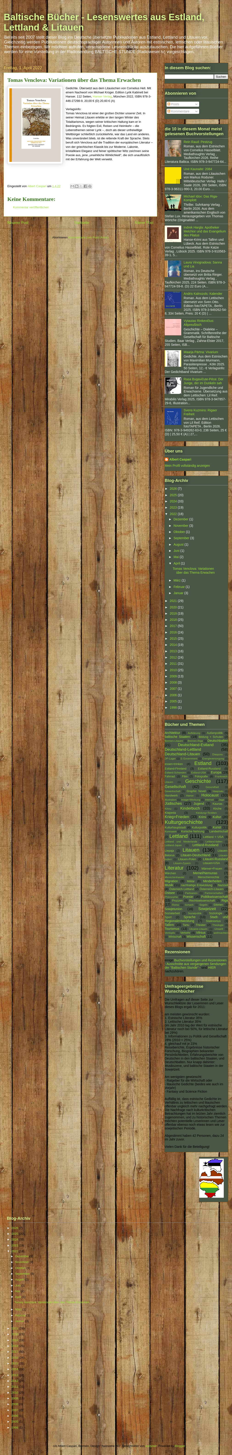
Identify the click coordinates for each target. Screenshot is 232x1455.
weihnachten (221, 932)
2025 (174, 495)
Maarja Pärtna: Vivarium (201, 352)
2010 (174, 670)
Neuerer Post (17, 223)
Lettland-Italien (214, 841)
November (181, 525)
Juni (176, 551)
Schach (189, 904)
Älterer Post (144, 223)
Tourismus (172, 929)
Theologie (218, 925)
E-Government (189, 758)
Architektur (172, 733)
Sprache (189, 917)
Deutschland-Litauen (182, 754)
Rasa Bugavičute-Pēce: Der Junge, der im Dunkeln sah (204, 381)
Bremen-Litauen (174, 740)
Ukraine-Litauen (198, 929)
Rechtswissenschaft (202, 900)
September (181, 538)
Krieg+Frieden (177, 817)
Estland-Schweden (175, 772)
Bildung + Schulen (211, 737)
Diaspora (217, 754)
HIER (212, 967)
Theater (201, 925)
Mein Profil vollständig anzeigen (187, 465)
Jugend (199, 803)
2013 (174, 651)
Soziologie (215, 913)
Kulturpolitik (199, 827)
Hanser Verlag (102, 96)
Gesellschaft (175, 787)
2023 (174, 507)
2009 (174, 676)
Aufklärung (194, 733)
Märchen (170, 873)
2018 (174, 620)
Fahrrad (170, 776)
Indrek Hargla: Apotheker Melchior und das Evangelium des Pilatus (205, 231)
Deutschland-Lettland (183, 749)
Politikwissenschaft (214, 897)
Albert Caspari (180, 459)
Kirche (217, 808)
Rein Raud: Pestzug (198, 142)
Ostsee (170, 893)
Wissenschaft (196, 936)
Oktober (179, 532)
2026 (174, 488)
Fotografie (201, 776)
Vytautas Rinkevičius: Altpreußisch (199, 323)
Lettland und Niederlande (181, 841)
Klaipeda (170, 812)
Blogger (180, 1446)
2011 (174, 663)
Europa (216, 772)
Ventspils (170, 932)
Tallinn (169, 925)
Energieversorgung (213, 758)
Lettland (178, 836)
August (178, 544)
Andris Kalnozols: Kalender (203, 293)
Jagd (221, 799)
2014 (174, 645)
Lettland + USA (213, 837)
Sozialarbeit (172, 913)
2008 (174, 682)
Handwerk (171, 795)
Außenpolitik (215, 733)
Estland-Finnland (176, 768)
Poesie (188, 897)
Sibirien (218, 904)
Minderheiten (212, 881)
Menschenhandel (174, 877)
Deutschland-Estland (196, 745)
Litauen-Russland (215, 859)
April (177, 563)
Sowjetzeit (207, 909)
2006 (174, 695)
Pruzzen (177, 900)
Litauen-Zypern (182, 863)
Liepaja (169, 850)
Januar (178, 593)
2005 (174, 701)
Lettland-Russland (205, 845)
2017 (174, 626)
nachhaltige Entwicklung (196, 885)
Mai (176, 557)
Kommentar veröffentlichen (31, 207)
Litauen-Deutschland (195, 855)
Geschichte (198, 781)
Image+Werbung (190, 799)
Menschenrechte (208, 877)
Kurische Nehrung (192, 831)
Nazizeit (223, 885)
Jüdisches (173, 803)
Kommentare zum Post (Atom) (88, 237)
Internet (209, 799)
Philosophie (171, 897)
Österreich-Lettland (181, 889)
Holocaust (210, 795)
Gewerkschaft (172, 791)
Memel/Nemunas (205, 873)
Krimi (202, 817)
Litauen (191, 850)
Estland (203, 763)
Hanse (189, 795)
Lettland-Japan (173, 845)
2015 (174, 638)
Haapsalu (217, 791)
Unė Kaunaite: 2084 (198, 169)
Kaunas (217, 803)
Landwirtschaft (218, 831)
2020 (174, 607)
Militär (191, 881)
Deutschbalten (218, 740)
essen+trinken (174, 764)
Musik (169, 885)
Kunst (217, 827)
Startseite (81, 223)
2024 (174, 501)
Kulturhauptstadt (175, 827)
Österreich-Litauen (212, 889)
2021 (174, 601)
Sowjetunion (173, 909)
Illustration (170, 799)
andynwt (150, 1446)
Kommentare (178, 111)
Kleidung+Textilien (206, 812)
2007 (174, 688)
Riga (224, 900)
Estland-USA (198, 772)
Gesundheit (212, 787)
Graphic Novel (196, 791)
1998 (174, 707)
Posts (173, 104)
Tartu (186, 925)
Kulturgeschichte (184, 822)
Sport (168, 917)
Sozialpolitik (194, 913)
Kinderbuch (190, 808)
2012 (174, 657)
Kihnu (168, 808)
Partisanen (191, 893)
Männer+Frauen (211, 868)
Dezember (181, 519)
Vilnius (201, 932)
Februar (179, 587)
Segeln (203, 904)
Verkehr (185, 932)
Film (185, 776)
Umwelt (219, 929)
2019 (174, 613)
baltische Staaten (177, 737)
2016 (174, 632)
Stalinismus (213, 921)
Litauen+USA (211, 863)
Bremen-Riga (195, 740)
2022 (174, 514)
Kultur (217, 817)
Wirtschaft (175, 936)
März (177, 580)
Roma (175, 904)
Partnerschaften (214, 893)
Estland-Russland (209, 768)
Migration (171, 881)
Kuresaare (171, 831)
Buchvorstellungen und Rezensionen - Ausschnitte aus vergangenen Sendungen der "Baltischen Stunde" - (195, 963)
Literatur (174, 868)
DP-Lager (170, 758)
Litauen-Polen (187, 859)
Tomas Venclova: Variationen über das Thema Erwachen (194, 570)
